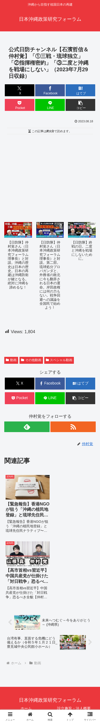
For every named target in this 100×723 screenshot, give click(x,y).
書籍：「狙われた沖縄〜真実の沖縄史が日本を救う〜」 (73, 678)
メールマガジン (26, 700)
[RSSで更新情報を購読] (73, 426)
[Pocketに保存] (19, 105)
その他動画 (31, 360)
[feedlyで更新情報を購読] (27, 426)
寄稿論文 (26, 692)
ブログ (73, 692)
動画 (11, 360)
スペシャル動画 (59, 360)
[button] (80, 105)
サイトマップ (74, 700)
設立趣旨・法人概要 (74, 641)
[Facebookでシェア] (50, 90)
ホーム (26, 641)
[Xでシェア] (19, 90)
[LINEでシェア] (50, 105)
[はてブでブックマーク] (80, 90)
